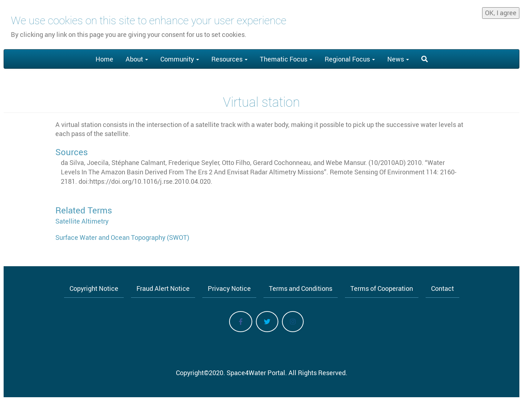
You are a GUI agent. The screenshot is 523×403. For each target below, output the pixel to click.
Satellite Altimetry (82, 221)
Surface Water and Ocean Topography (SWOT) (122, 237)
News (398, 59)
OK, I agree (500, 10)
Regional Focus (350, 59)
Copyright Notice (93, 288)
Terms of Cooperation (381, 288)
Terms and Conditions (300, 288)
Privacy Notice (229, 288)
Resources (229, 59)
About (137, 59)
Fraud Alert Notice (163, 288)
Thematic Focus (286, 59)
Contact (442, 288)
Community (179, 59)
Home (104, 59)
